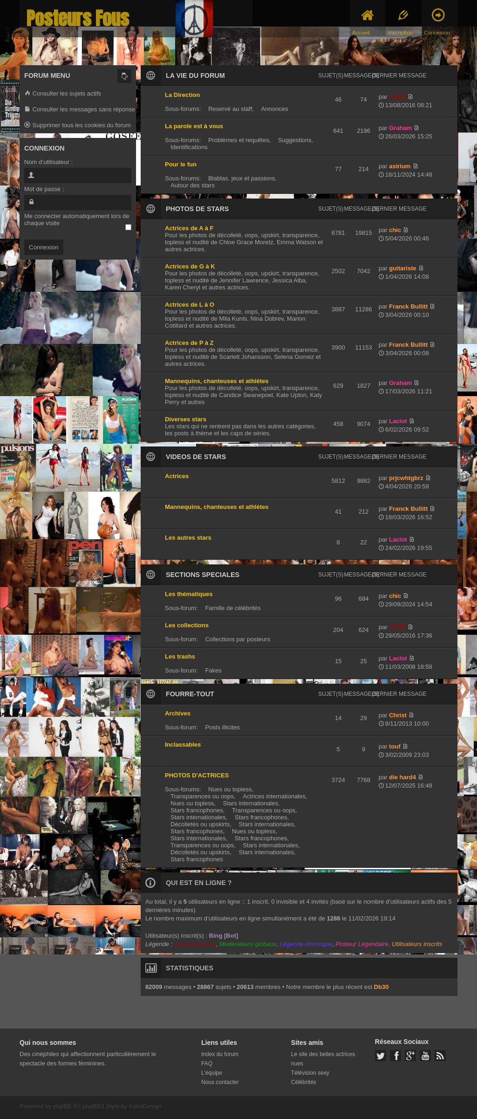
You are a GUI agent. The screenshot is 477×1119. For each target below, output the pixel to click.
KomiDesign (145, 1106)
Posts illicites (222, 727)
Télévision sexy (310, 1073)
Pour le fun (181, 164)
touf (395, 746)
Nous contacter (220, 1082)
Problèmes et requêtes (238, 140)
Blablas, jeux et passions (241, 178)
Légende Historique (305, 944)
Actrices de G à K (190, 266)
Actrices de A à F (189, 228)
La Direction (182, 94)
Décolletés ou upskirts (200, 824)
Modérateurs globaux (247, 944)
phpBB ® (65, 1106)
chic (395, 230)
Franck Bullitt (408, 306)
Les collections (187, 625)
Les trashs (180, 656)
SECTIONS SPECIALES (202, 574)
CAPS (397, 96)
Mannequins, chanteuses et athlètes (217, 381)
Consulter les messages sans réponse (79, 110)
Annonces (274, 108)
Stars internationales (250, 803)
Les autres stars (188, 537)
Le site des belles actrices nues (323, 1059)
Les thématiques (189, 593)
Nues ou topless (230, 789)
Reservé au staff (230, 108)
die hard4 (402, 777)
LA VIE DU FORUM (195, 75)
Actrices (177, 476)
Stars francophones (196, 810)
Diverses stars (185, 419)
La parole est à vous (194, 126)
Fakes (213, 670)
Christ (398, 715)
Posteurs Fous (78, 18)
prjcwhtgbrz (406, 477)
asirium (399, 166)
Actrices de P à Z (189, 342)
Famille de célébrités (232, 607)
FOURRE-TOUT (190, 694)
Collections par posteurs (237, 639)
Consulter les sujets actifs (62, 94)
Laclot (398, 421)
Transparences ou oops (202, 796)
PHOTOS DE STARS (197, 209)
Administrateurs (195, 944)
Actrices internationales (274, 796)
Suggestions (295, 140)
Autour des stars (192, 185)
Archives (178, 713)
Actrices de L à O (189, 304)
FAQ (206, 1063)
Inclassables (183, 744)
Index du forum (219, 1054)
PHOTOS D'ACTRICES (197, 775)
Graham (400, 127)
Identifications (189, 147)
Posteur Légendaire (361, 944)
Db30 (381, 986)
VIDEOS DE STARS (196, 456)
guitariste (402, 268)
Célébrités (303, 1082)
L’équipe (211, 1073)
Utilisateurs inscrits (417, 944)
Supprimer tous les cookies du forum (77, 126)
